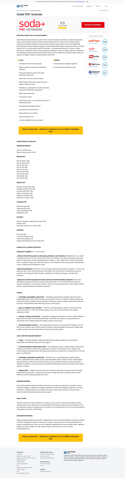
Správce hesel (21, 469)
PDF (29, 10)
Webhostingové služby (23, 473)
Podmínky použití (45, 456)
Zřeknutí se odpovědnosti (47, 458)
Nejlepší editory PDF (45, 471)
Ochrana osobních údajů (47, 454)
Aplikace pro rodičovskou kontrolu (26, 458)
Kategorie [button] (89, 6)
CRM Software (20, 462)
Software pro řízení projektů (24, 467)
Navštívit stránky (93, 25)
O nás (106, 6)
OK (87, 2)
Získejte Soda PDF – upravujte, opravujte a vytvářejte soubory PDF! (50, 130)
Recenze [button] (98, 6)
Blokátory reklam (21, 460)
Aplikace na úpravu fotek (24, 456)
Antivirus (19, 454)
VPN (18, 471)
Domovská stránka (78, 6)
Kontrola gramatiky (22, 463)
